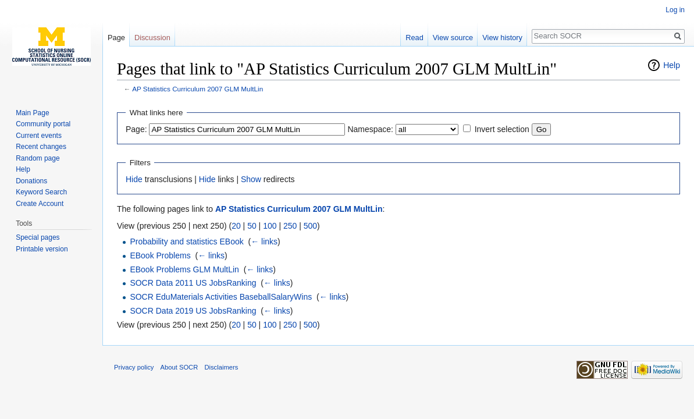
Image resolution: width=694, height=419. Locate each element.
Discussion (152, 37)
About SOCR (179, 367)
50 (252, 225)
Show (251, 179)
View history (502, 37)
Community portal (43, 124)
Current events (39, 136)
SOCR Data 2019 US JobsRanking (193, 310)
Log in (675, 10)
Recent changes (41, 147)
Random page (37, 158)
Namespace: (370, 129)
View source (453, 37)
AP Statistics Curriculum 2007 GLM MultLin (197, 89)
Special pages (37, 237)
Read (414, 37)
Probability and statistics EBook (186, 241)
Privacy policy (134, 367)
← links (264, 241)
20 (236, 225)
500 (310, 225)
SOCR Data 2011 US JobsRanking (193, 282)
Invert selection (502, 129)
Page (116, 37)
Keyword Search (41, 192)
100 (269, 225)
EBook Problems (160, 255)
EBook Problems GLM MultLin (184, 269)
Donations (31, 181)
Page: (136, 129)
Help (671, 65)
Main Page (32, 113)
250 (290, 225)
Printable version (41, 249)
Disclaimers (221, 367)
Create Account (39, 204)
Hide (134, 179)
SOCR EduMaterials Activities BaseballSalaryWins (221, 296)
